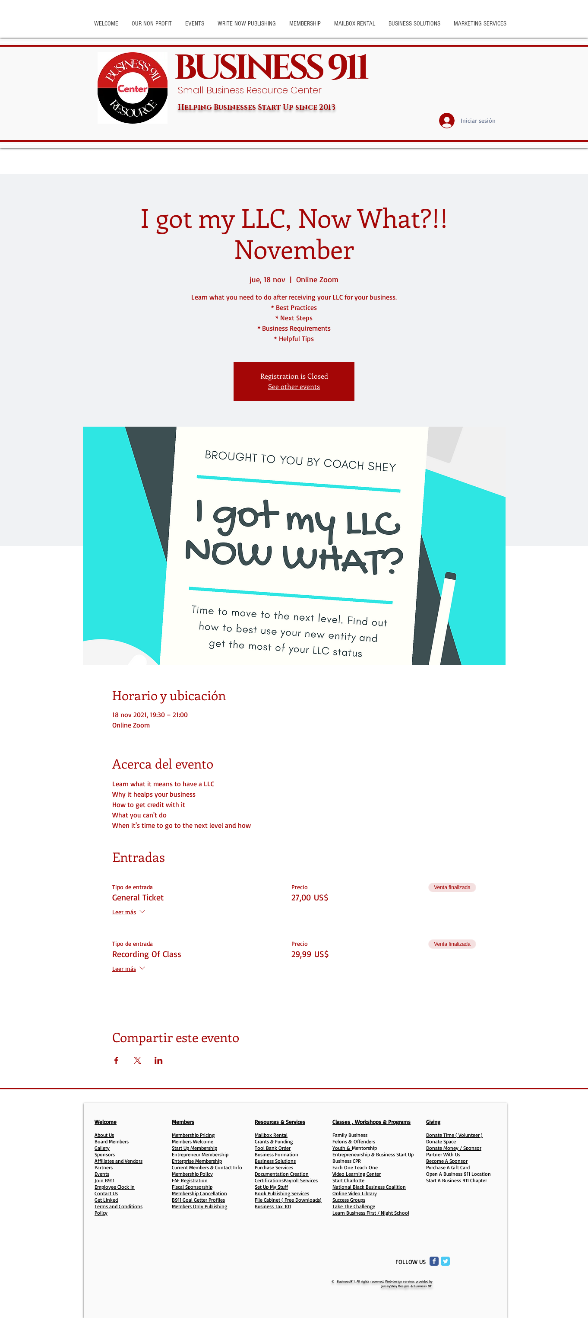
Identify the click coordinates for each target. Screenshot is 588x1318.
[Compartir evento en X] (137, 1060)
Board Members (112, 1141)
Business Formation (276, 1154)
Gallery (102, 1148)
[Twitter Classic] (445, 1261)
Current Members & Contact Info (207, 1167)
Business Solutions (275, 1161)
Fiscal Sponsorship (192, 1187)
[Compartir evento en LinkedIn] (159, 1060)
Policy (101, 1212)
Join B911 (104, 1180)
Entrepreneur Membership (200, 1154)
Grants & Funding (274, 1141)
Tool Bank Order (273, 1148)
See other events (294, 386)
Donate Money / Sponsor (453, 1148)
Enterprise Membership (197, 1161)
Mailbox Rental (271, 1135)
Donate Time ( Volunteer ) (454, 1135)
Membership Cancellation (199, 1193)
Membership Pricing (193, 1135)
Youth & (342, 1148)
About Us (104, 1135)
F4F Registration (190, 1180)
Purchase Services (274, 1167)
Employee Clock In (115, 1187)
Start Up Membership (194, 1148)
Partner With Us (443, 1154)
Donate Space (441, 1141)
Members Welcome (192, 1141)
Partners (104, 1167)
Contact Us (106, 1193)
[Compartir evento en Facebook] (116, 1060)
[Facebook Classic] (434, 1261)
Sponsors (105, 1154)
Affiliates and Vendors (118, 1161)
